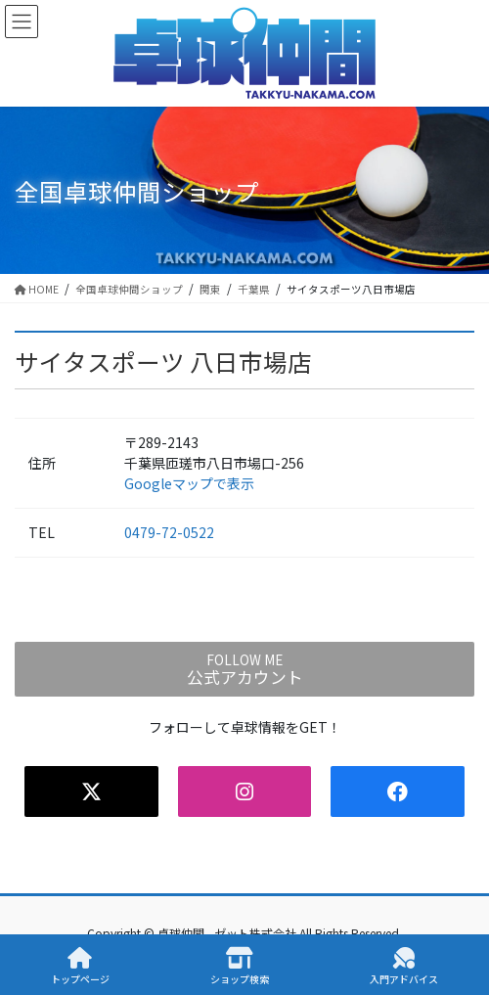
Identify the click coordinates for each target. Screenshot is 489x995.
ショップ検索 (239, 966)
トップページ (80, 966)
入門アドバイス (404, 966)
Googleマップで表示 (189, 483)
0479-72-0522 (169, 532)
